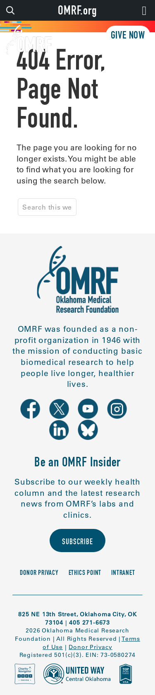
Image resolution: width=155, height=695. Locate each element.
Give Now (128, 36)
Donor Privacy (39, 573)
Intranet (123, 573)
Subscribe (77, 542)
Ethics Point (85, 573)
